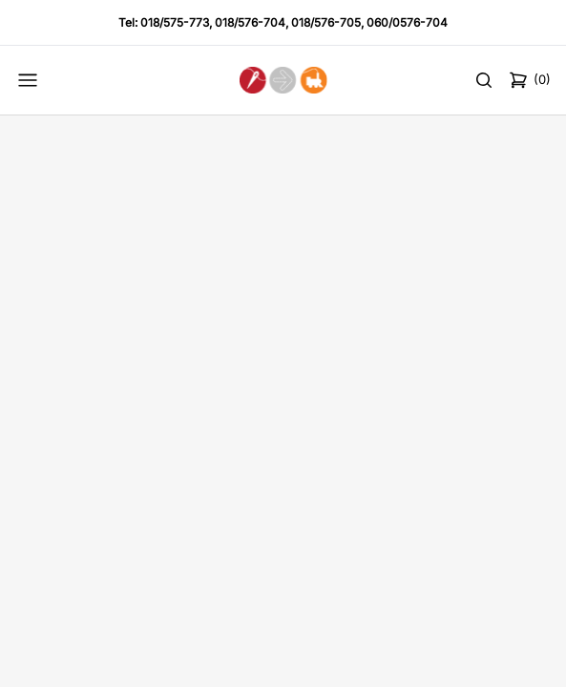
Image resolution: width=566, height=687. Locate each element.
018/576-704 (250, 22)
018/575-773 (174, 22)
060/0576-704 (407, 22)
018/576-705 (326, 22)
